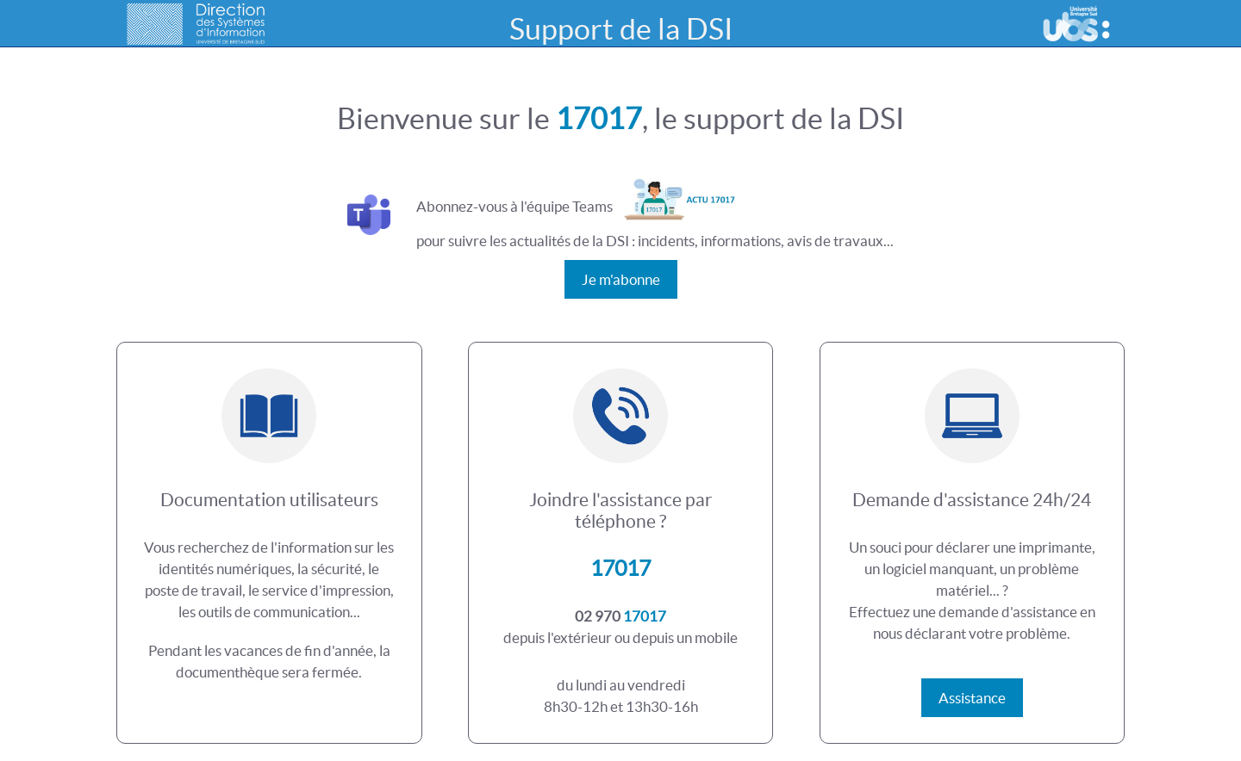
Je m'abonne (621, 279)
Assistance (972, 698)
